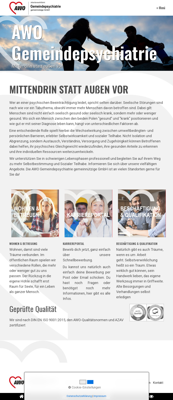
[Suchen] (106, 382)
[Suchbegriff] (85, 383)
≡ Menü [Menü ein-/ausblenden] (160, 7)
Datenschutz (124, 383)
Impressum (143, 383)
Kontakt (158, 383)
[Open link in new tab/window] (108, 396)
